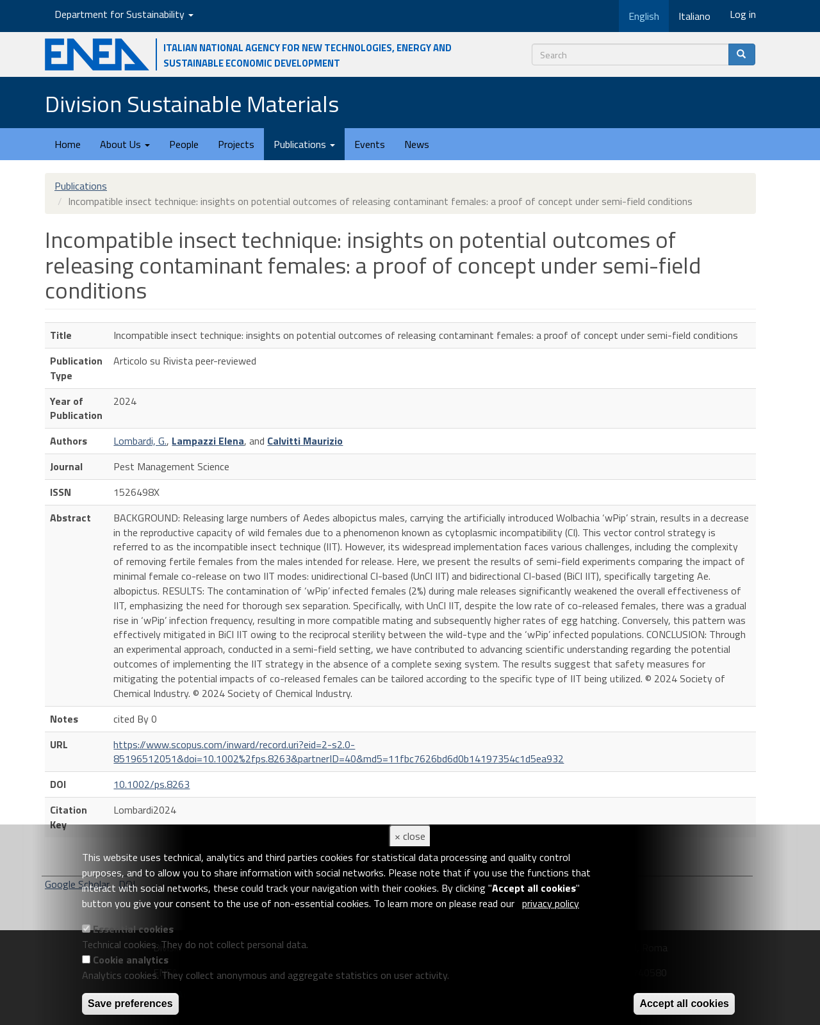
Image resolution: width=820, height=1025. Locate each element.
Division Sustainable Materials (192, 103)
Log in (743, 14)
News (416, 144)
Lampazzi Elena (208, 440)
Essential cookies (133, 929)
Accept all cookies (684, 1003)
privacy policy (550, 903)
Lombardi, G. (140, 440)
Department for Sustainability (123, 14)
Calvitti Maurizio (305, 440)
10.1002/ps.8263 (151, 784)
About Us (125, 144)
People (184, 144)
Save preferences (130, 1003)
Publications (304, 144)
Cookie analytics (130, 959)
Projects (236, 144)
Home (67, 144)
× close (410, 836)
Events (369, 144)
